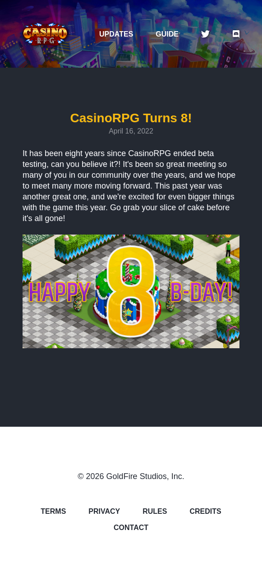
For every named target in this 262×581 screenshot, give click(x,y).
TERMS (53, 511)
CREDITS (205, 511)
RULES (154, 511)
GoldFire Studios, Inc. (145, 476)
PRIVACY (104, 511)
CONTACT (131, 527)
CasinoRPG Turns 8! (131, 118)
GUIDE (167, 34)
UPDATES (116, 34)
